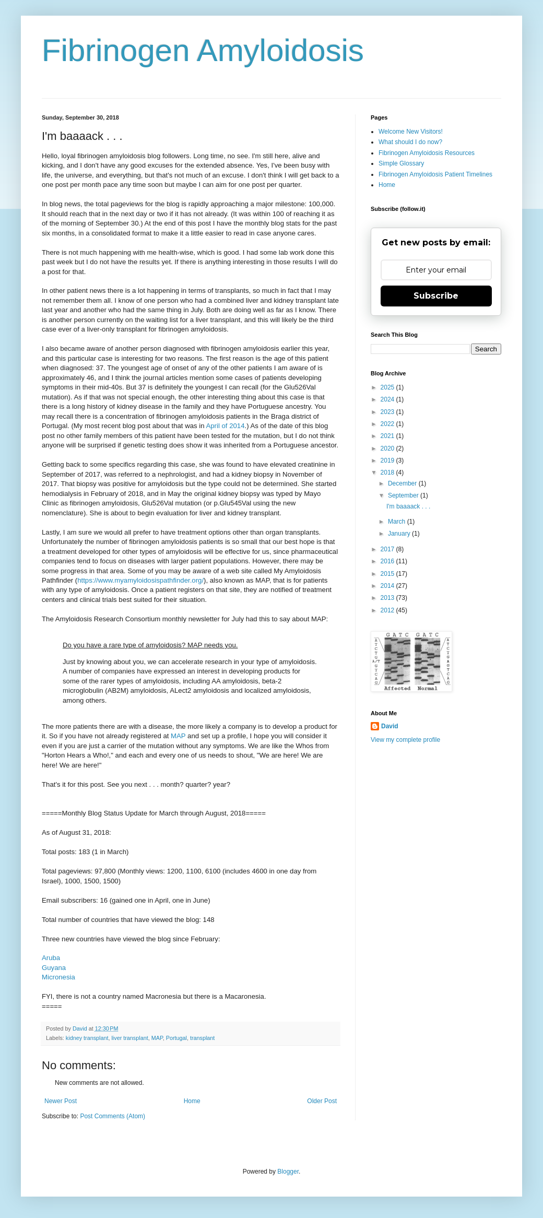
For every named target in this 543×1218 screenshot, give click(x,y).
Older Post (322, 1101)
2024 (388, 399)
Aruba (51, 958)
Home (192, 1101)
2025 (388, 387)
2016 (388, 561)
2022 (388, 424)
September (404, 495)
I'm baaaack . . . (408, 506)
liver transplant (129, 1038)
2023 (388, 412)
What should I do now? (410, 142)
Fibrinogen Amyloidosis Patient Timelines (435, 174)
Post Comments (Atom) (112, 1116)
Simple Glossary (401, 163)
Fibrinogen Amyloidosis (203, 50)
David (389, 726)
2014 (388, 585)
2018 (388, 472)
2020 (388, 448)
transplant (202, 1038)
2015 (388, 573)
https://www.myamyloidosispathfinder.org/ (140, 580)
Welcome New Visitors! (411, 131)
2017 (388, 549)
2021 (388, 436)
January (400, 533)
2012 (388, 610)
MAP (178, 736)
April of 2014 (225, 426)
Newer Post (60, 1101)
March (397, 521)
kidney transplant (87, 1038)
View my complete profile (405, 739)
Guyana (54, 968)
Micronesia (58, 977)
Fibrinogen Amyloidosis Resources (427, 153)
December (403, 483)
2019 (388, 460)
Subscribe (436, 296)
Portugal (176, 1038)
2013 (388, 597)
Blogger (288, 1171)
